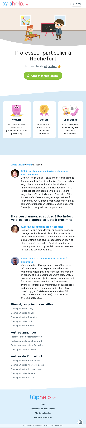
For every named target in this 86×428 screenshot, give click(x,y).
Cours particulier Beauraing (24, 317)
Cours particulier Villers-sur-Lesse (27, 365)
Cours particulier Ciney (22, 308)
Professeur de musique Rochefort (27, 345)
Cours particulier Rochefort (24, 349)
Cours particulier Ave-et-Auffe (25, 360)
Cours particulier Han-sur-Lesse (26, 369)
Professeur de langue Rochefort (26, 341)
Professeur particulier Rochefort (26, 336)
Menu (77, 4)
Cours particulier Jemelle (23, 373)
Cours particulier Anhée (22, 325)
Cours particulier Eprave (22, 377)
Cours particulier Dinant (22, 313)
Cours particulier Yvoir (22, 321)
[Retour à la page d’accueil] (15, 4)
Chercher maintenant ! (43, 75)
